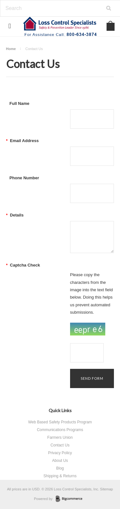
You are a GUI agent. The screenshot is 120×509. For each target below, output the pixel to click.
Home (11, 49)
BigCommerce (71, 499)
